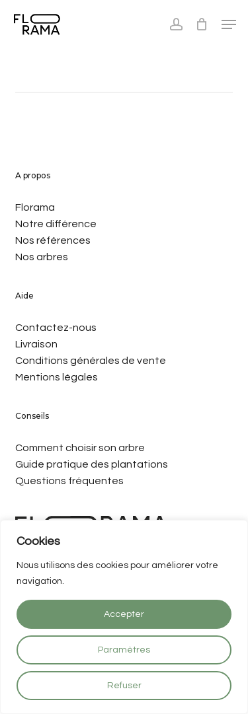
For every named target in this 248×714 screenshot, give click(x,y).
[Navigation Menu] (229, 24)
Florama (35, 207)
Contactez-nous (56, 327)
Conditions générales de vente (90, 360)
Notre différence (56, 224)
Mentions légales (56, 377)
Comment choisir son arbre (80, 448)
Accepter (124, 614)
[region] (124, 617)
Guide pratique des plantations (91, 464)
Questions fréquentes (69, 481)
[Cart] (202, 24)
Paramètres (124, 650)
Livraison (36, 344)
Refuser (124, 685)
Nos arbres (41, 257)
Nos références (53, 240)
